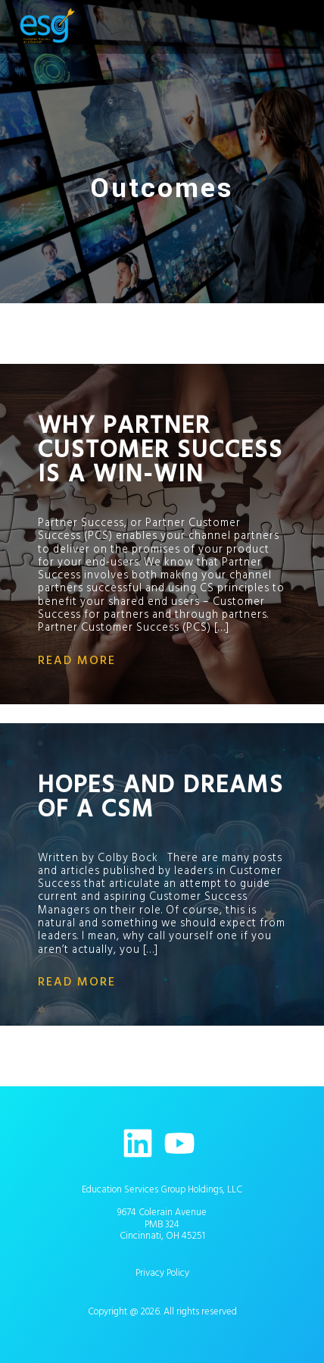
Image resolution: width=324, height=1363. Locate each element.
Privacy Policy (162, 1273)
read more (77, 660)
